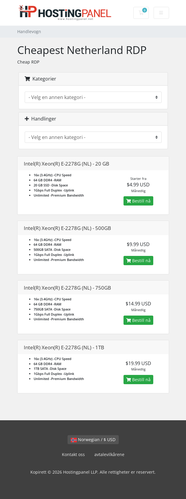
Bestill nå (138, 201)
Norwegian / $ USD (93, 439)
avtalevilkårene (109, 454)
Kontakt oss (73, 454)
